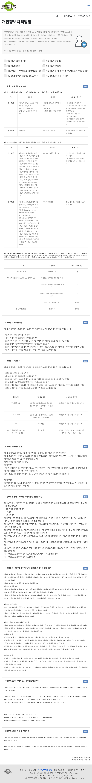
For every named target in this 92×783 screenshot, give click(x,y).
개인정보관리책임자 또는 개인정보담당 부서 (21, 75)
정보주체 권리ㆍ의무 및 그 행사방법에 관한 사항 (22, 70)
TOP (85, 87)
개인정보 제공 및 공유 (52, 61)
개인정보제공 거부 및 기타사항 (55, 75)
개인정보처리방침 (45, 770)
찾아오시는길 (59, 770)
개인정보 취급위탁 (12, 65)
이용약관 (32, 770)
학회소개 (23, 770)
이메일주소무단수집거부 (76, 770)
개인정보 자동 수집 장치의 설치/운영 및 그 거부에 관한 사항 (65, 70)
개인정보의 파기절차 (52, 65)
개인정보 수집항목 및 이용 (15, 61)
